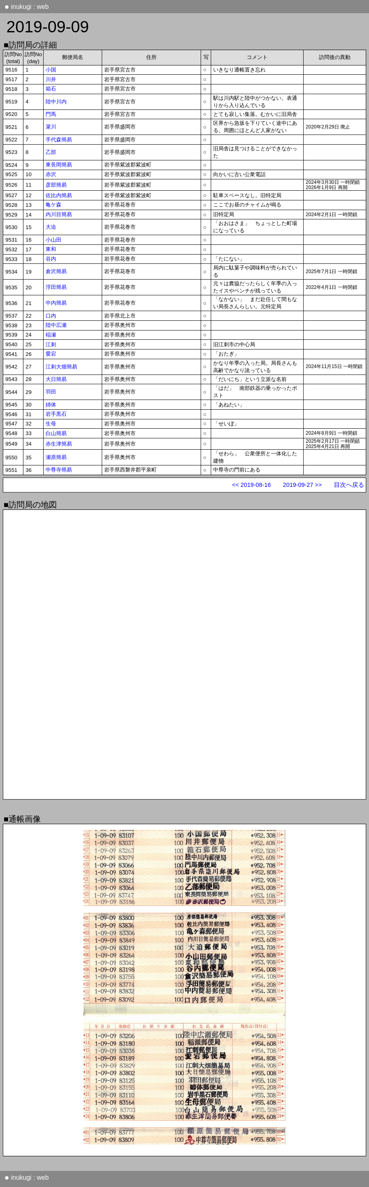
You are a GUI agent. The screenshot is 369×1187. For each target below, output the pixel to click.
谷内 (51, 259)
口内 (51, 316)
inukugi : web (26, 6)
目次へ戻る (349, 485)
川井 (51, 79)
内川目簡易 (59, 214)
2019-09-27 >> (302, 485)
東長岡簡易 (59, 165)
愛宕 (51, 354)
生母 (51, 424)
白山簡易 (56, 433)
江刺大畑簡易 (61, 367)
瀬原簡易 (56, 457)
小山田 (53, 240)
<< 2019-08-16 (251, 485)
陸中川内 (56, 102)
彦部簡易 (56, 185)
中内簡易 (56, 303)
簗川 (51, 127)
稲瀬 (51, 335)
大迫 (51, 227)
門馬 (51, 114)
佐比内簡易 (59, 195)
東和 (51, 249)
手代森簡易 (59, 140)
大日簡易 (56, 379)
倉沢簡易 (56, 271)
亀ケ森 (53, 205)
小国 (51, 70)
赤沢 (51, 174)
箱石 (51, 89)
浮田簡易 (56, 287)
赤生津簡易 (59, 444)
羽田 (51, 392)
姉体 (51, 405)
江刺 (51, 344)
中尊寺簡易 (59, 470)
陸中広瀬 (56, 325)
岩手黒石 (56, 414)
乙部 (51, 152)
